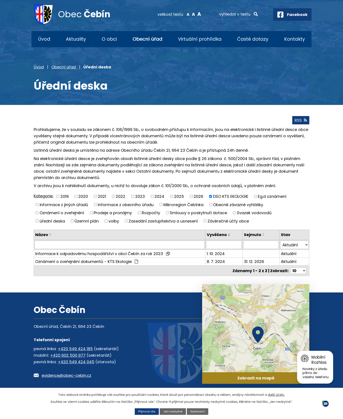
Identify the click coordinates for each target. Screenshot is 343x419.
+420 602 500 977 (68, 355)
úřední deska (52, 221)
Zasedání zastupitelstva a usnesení (163, 221)
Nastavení (197, 411)
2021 (102, 196)
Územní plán (87, 221)
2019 (64, 196)
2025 (179, 196)
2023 (140, 196)
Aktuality (76, 39)
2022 (120, 196)
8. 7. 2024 (216, 261)
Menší (188, 14)
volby (113, 221)
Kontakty (294, 39)
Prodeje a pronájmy (113, 213)
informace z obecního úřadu (126, 204)
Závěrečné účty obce (228, 221)
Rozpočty (151, 213)
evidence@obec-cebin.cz (66, 375)
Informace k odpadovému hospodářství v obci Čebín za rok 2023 (102, 253)
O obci (109, 39)
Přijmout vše (146, 411)
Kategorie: (43, 196)
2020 (83, 196)
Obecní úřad (147, 39)
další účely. (276, 395)
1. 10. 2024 (216, 253)
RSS (301, 120)
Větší (199, 14)
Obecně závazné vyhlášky (238, 204)
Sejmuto (252, 234)
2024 (159, 196)
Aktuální (288, 253)
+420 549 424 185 (75, 348)
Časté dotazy (252, 39)
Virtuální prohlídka (200, 39)
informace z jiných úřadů (64, 204)
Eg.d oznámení (272, 196)
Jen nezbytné (172, 411)
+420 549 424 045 (76, 362)
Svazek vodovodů (254, 213)
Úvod (44, 39)
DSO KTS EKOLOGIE (230, 196)
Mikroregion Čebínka (183, 204)
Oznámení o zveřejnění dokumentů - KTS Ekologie (86, 261)
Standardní (193, 14)
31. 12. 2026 (254, 261)
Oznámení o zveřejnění (62, 213)
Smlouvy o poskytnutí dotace (198, 213)
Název (41, 234)
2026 (198, 196)
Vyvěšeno (217, 234)
